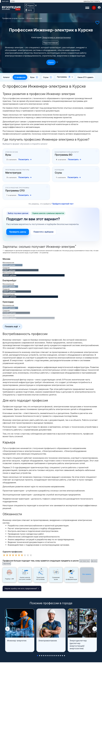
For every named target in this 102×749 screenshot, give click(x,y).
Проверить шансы (17, 232)
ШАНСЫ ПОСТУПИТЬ (92, 1)
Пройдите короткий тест (62, 204)
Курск (51, 62)
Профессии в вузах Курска (13, 18)
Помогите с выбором (43, 232)
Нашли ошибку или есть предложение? (21, 589)
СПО (13, 1)
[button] (7, 629)
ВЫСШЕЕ (5, 1)
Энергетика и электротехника (56, 37)
